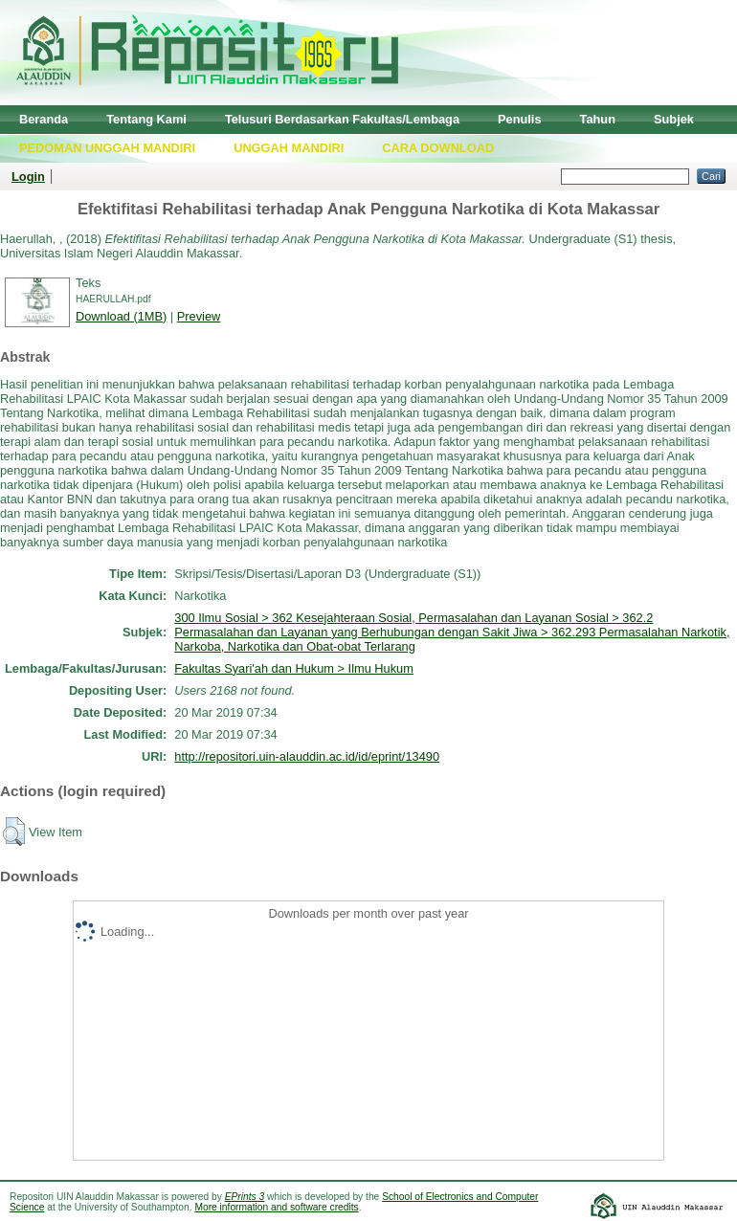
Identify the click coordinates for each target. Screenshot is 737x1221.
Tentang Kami (146, 119)
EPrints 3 (245, 1196)
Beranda (43, 119)
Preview (199, 316)
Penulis (520, 119)
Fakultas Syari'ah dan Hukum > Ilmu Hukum (293, 668)
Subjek (674, 119)
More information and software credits (276, 1207)
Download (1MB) (121, 316)
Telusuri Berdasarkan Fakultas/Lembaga (342, 119)
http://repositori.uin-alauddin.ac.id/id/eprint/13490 (306, 756)
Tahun (597, 119)
